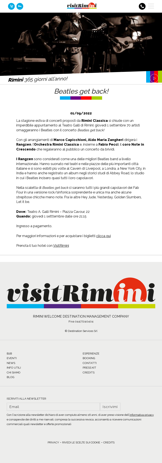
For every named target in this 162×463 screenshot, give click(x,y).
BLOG (10, 377)
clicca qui (103, 236)
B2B (9, 353)
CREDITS (88, 372)
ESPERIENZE (91, 353)
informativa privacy (142, 414)
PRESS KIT (89, 367)
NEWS (11, 363)
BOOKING (89, 358)
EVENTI (12, 358)
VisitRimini (61, 246)
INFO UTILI (14, 367)
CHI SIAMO (13, 372)
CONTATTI (90, 363)
